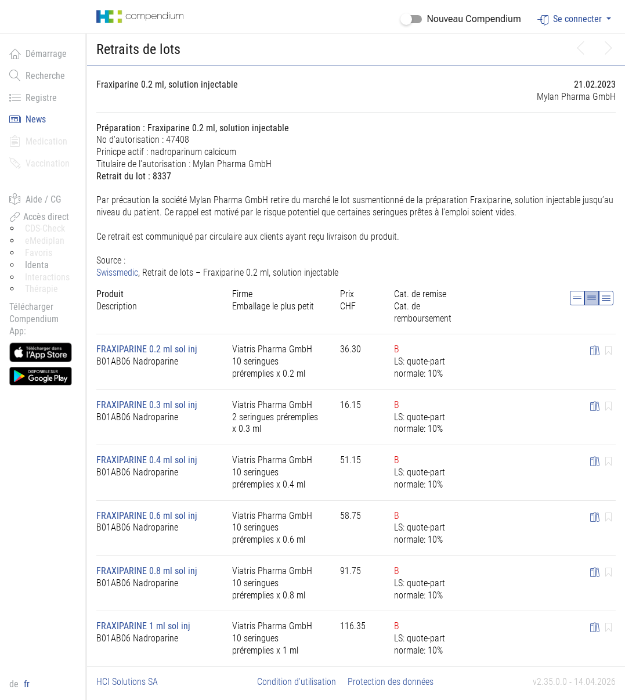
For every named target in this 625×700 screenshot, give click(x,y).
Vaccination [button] (39, 163)
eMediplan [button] (44, 240)
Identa (37, 264)
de (15, 684)
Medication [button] (38, 141)
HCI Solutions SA (127, 681)
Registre (33, 97)
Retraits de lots (138, 49)
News (27, 119)
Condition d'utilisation (296, 681)
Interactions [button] (47, 277)
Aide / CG (35, 199)
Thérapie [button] (41, 288)
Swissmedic (117, 272)
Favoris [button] (38, 252)
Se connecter (570, 19)
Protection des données (390, 681)
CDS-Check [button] (45, 228)
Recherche (37, 75)
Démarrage (38, 53)
